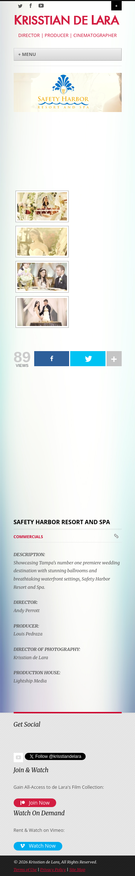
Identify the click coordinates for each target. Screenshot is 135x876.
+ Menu (27, 54)
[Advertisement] (64, 443)
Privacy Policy (53, 869)
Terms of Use (25, 869)
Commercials (28, 536)
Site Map (77, 869)
